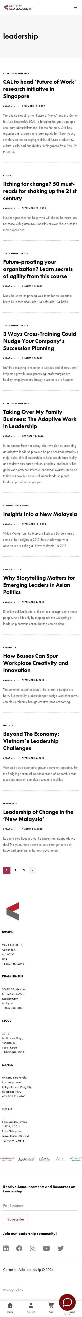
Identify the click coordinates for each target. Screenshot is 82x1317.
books (7, 175)
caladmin (9, 106)
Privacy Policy (13, 1289)
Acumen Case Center (16, 505)
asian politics (12, 569)
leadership (10, 803)
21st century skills (15, 253)
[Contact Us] (67, 1302)
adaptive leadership (16, 73)
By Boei (67, 1314)
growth (8, 725)
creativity (9, 647)
